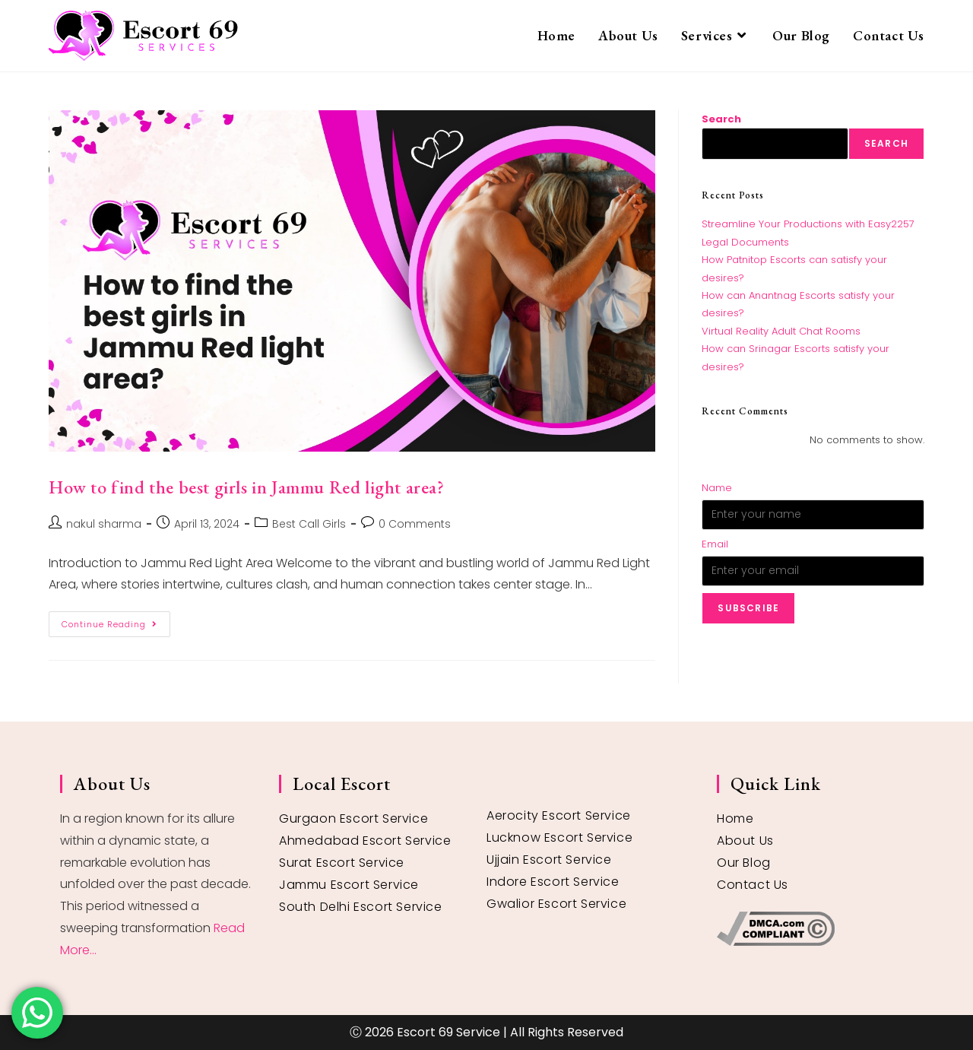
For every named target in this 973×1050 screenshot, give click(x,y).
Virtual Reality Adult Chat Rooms (781, 331)
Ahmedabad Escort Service (365, 840)
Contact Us (752, 884)
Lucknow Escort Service (559, 837)
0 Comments (415, 523)
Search (721, 119)
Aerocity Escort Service (558, 815)
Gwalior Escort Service (556, 903)
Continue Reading (116, 620)
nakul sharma (103, 523)
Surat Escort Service (341, 862)
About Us (745, 840)
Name (717, 488)
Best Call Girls (309, 523)
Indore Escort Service (553, 881)
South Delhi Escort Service (360, 906)
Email (715, 544)
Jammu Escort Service (349, 884)
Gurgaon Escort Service (353, 818)
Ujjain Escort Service (549, 859)
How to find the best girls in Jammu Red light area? (247, 487)
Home (735, 818)
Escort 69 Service (448, 1032)
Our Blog (744, 862)
